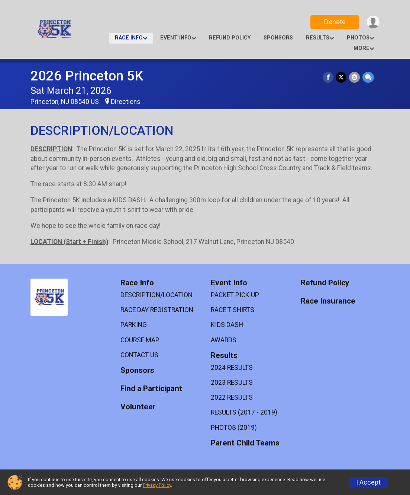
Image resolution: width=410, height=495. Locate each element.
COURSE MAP (139, 340)
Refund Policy (230, 38)
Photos (358, 38)
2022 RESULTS (232, 397)
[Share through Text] (368, 77)
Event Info (175, 38)
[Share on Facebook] (328, 77)
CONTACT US (139, 355)
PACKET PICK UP (235, 295)
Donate (334, 22)
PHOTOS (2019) (234, 427)
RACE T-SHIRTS (232, 310)
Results (317, 38)
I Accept (368, 482)
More (361, 48)
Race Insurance (328, 301)
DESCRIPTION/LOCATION (156, 295)
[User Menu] (373, 22)
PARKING (133, 325)
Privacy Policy (157, 485)
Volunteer (138, 407)
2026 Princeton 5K (86, 76)
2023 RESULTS (232, 382)
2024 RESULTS (232, 367)
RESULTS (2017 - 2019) (244, 412)
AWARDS (223, 340)
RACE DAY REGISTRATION (156, 310)
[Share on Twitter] (341, 77)
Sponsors (278, 38)
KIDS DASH (227, 325)
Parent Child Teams (245, 443)
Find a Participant (151, 388)
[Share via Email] (354, 77)
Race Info (129, 38)
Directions (126, 101)
